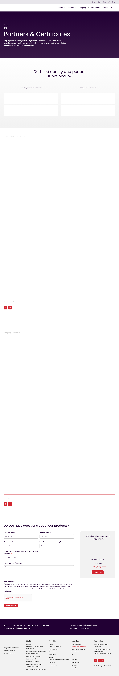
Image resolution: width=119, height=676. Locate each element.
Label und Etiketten (55, 647)
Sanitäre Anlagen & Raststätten (36, 651)
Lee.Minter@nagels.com (98, 567)
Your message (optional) (13, 563)
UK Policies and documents (103, 654)
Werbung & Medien (32, 662)
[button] (60, 7)
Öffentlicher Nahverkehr (34, 657)
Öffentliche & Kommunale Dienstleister (34, 648)
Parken (28, 644)
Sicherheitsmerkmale (78, 650)
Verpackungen (53, 665)
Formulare (52, 655)
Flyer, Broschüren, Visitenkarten (59, 660)
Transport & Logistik (32, 667)
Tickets (51, 644)
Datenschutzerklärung (101, 644)
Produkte (52, 641)
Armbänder (52, 652)
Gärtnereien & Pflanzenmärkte (36, 670)
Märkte (29, 641)
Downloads (75, 652)
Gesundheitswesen (32, 654)
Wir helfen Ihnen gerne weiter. (81, 628)
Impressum (98, 647)
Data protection (10, 581)
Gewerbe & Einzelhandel (34, 665)
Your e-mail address (12, 542)
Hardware (52, 663)
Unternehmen (76, 663)
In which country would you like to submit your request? (21, 553)
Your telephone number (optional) (52, 542)
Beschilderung (53, 650)
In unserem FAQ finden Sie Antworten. (18, 628)
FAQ (73, 655)
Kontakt (74, 668)
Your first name (10, 532)
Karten (51, 657)
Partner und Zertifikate (79, 647)
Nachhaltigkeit (76, 644)
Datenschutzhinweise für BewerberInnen (102, 650)
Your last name (45, 532)
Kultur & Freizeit (31, 659)
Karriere (74, 666)
